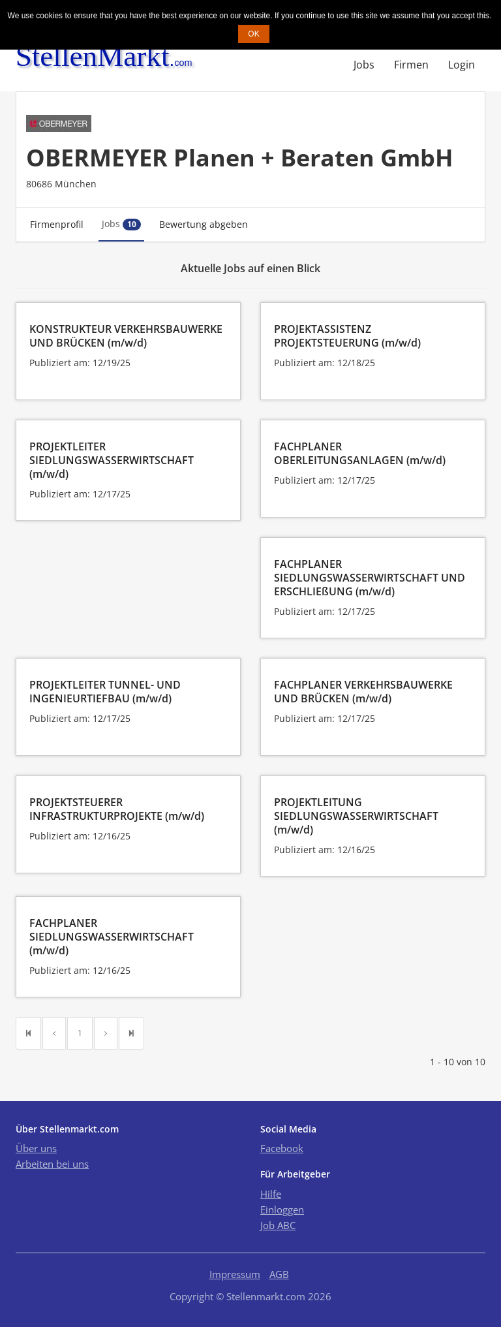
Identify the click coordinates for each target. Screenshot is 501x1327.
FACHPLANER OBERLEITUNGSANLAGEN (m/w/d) (360, 453)
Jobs (364, 64)
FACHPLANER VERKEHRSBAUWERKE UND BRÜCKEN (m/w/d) (363, 692)
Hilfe (270, 1193)
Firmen (411, 64)
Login (461, 64)
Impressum (234, 1274)
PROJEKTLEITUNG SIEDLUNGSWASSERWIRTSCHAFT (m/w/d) (356, 816)
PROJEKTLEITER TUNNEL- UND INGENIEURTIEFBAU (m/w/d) (105, 692)
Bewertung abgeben (203, 224)
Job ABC (278, 1225)
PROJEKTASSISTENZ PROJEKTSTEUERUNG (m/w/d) (347, 336)
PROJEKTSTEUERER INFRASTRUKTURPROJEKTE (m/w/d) (116, 809)
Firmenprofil (57, 224)
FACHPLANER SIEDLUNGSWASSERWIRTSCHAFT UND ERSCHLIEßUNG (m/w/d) (369, 578)
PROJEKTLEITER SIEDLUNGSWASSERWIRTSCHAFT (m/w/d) (111, 460)
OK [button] (253, 34)
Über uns (36, 1148)
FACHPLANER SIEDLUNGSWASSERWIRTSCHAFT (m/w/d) (111, 937)
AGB (279, 1274)
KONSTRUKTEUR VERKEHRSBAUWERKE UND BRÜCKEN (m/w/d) (125, 336)
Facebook (281, 1148)
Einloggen (282, 1209)
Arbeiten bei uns (52, 1163)
